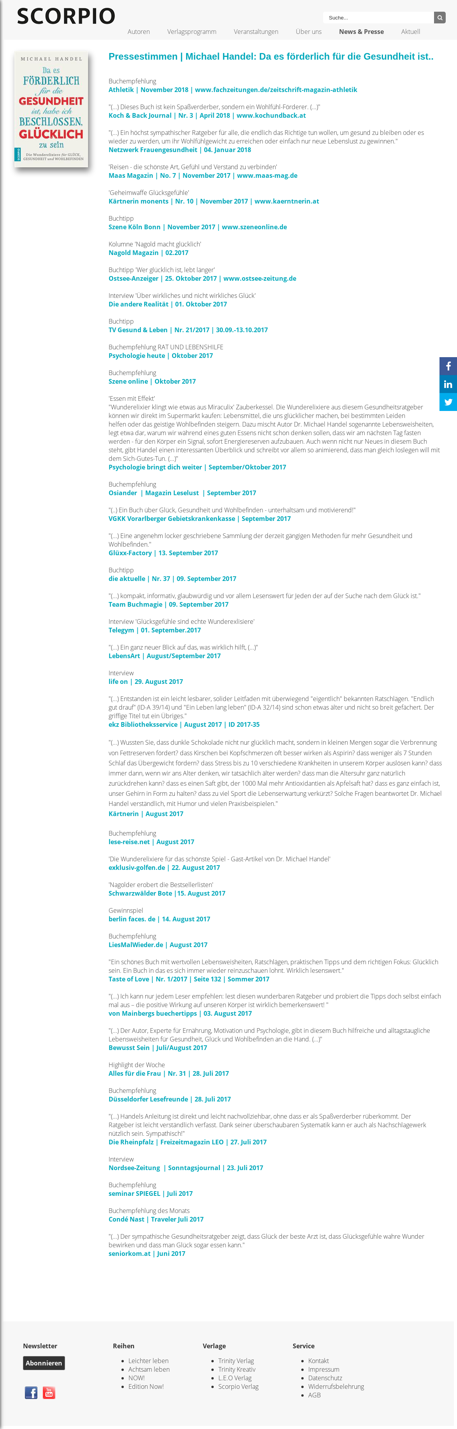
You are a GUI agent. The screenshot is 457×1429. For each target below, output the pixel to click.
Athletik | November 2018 (149, 89)
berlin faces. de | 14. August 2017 (159, 919)
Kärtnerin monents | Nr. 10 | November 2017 (178, 201)
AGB (314, 1395)
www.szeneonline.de (254, 227)
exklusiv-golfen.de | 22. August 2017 (166, 867)
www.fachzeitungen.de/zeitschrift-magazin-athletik (276, 89)
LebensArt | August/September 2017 (165, 656)
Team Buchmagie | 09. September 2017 (169, 604)
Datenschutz (325, 1378)
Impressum (323, 1369)
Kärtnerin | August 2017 (146, 813)
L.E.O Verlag (234, 1378)
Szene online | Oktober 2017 (153, 381)
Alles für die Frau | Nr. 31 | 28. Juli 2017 (169, 1073)
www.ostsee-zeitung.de (259, 278)
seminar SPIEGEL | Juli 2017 (151, 1193)
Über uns (309, 31)
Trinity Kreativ (236, 1369)
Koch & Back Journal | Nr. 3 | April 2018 (169, 115)
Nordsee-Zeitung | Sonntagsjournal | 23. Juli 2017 (186, 1167)
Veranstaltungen (256, 31)
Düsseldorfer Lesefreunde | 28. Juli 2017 (170, 1099)
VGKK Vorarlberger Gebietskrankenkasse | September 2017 (200, 518)
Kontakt (318, 1360)
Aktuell (410, 31)
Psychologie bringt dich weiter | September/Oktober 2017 (198, 467)
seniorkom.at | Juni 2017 (147, 1253)
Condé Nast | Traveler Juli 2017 (156, 1219)
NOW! (136, 1378)
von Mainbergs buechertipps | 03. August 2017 (180, 1013)
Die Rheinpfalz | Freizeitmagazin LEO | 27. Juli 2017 (188, 1142)
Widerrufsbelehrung (336, 1386)
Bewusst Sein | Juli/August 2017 (158, 1047)
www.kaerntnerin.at (287, 201)
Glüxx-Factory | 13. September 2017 (164, 553)
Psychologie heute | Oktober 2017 (161, 355)
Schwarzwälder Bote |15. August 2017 (168, 893)
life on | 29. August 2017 (147, 681)
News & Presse (361, 31)
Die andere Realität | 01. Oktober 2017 (169, 304)
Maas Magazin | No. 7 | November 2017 (170, 175)
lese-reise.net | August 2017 (152, 842)
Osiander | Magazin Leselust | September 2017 (182, 493)
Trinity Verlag (236, 1360)
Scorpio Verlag (238, 1386)
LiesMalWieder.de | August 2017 (159, 944)
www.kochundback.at (271, 115)
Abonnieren (44, 1363)
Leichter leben (148, 1360)
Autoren (139, 31)
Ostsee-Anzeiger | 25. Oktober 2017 (163, 278)
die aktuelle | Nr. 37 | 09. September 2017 (172, 578)
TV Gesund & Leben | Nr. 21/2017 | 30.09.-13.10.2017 (189, 330)
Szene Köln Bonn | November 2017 (162, 227)
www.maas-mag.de (267, 175)
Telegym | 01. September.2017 (155, 630)
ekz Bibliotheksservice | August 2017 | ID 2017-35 (184, 724)
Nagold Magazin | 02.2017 (149, 252)
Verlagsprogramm (191, 31)
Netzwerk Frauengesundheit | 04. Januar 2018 (181, 149)
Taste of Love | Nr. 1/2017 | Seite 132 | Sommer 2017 (189, 979)
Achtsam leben (149, 1369)
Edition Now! (146, 1386)
